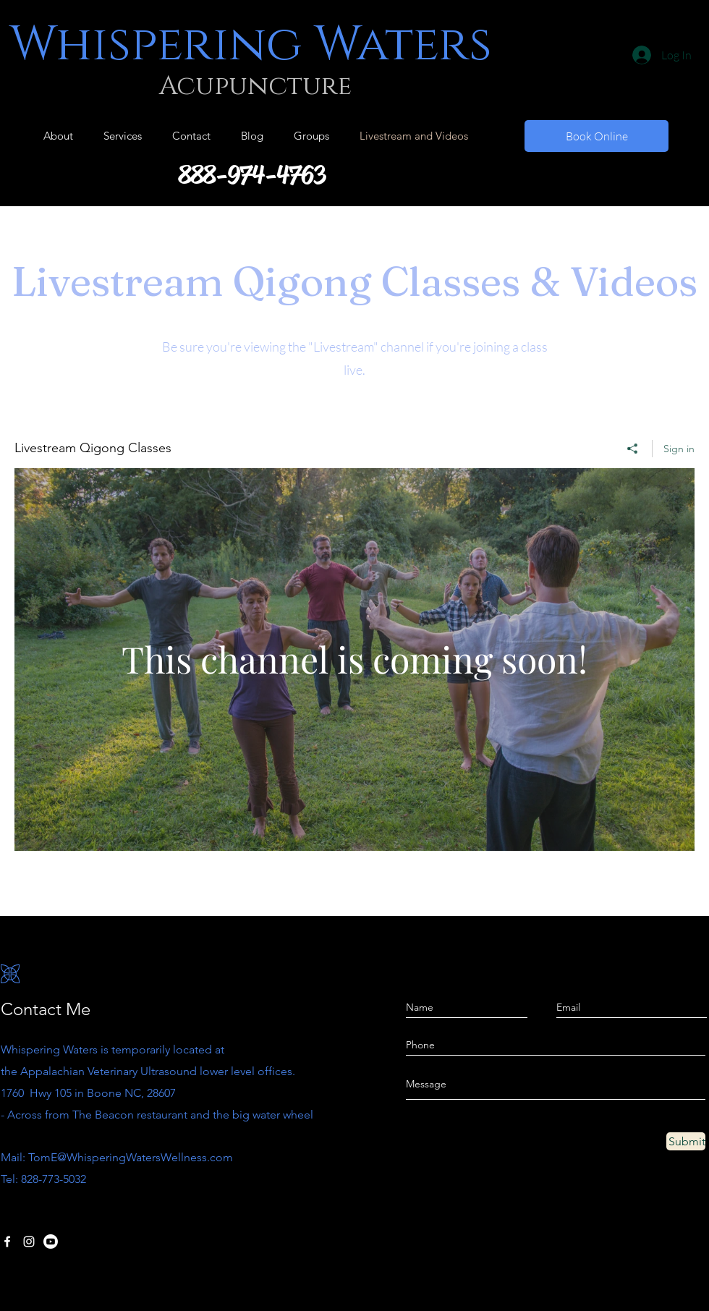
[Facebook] (7, 1241)
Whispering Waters (250, 44)
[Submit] (685, 1141)
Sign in (679, 448)
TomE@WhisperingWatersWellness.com (130, 1157)
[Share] (633, 448)
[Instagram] (29, 1241)
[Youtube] (50, 1241)
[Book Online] (596, 136)
